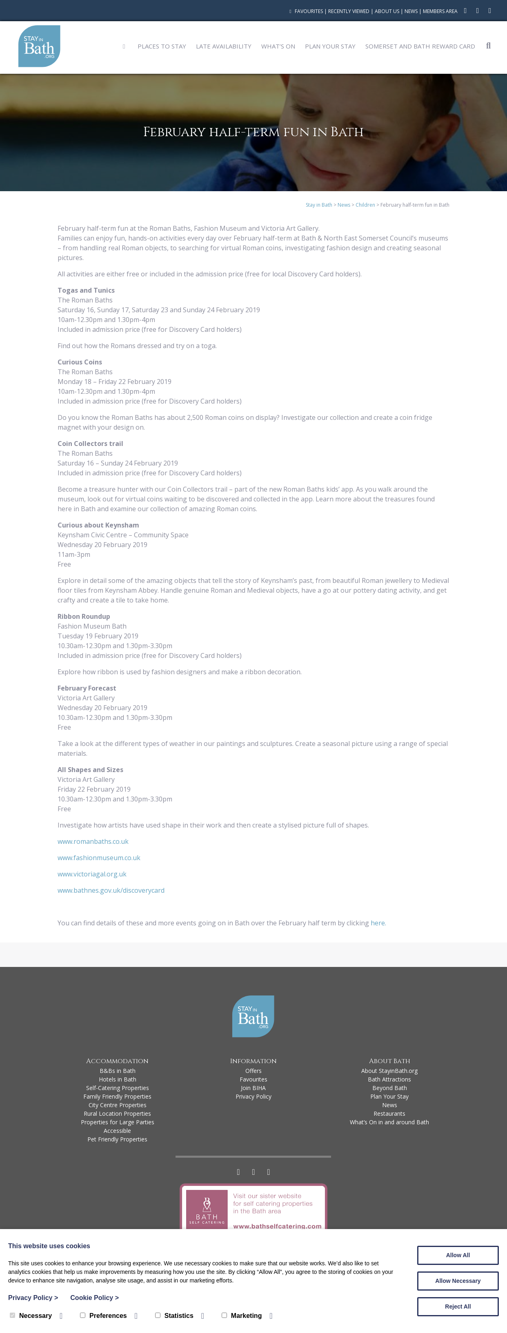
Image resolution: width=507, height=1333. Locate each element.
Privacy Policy (253, 1096)
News (411, 11)
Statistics (174, 1315)
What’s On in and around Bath (389, 1122)
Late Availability (223, 46)
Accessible (117, 1130)
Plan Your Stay (330, 46)
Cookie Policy (94, 1297)
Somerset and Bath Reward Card (420, 46)
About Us (387, 11)
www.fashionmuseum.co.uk (99, 857)
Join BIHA (253, 1088)
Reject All (458, 1306)
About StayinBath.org (389, 1071)
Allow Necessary (457, 1281)
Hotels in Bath (117, 1079)
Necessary (31, 1315)
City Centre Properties (118, 1105)
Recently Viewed (348, 11)
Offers (253, 1071)
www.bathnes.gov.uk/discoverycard (111, 890)
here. (379, 922)
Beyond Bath (389, 1088)
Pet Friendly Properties (117, 1139)
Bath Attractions (389, 1079)
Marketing (242, 1315)
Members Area (440, 11)
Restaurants (389, 1113)
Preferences (103, 1315)
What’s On (278, 46)
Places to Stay (162, 46)
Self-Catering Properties (117, 1088)
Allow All (458, 1255)
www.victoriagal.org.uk (92, 874)
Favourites (305, 11)
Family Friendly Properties (117, 1096)
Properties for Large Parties (117, 1122)
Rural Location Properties (117, 1113)
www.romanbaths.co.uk (93, 841)
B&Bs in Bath (118, 1071)
